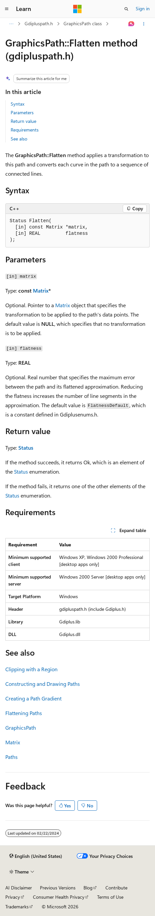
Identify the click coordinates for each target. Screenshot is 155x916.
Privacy (12, 897)
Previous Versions (58, 887)
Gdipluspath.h (39, 23)
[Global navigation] (6, 9)
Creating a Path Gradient (33, 698)
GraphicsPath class (83, 23)
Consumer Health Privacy (58, 897)
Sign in (143, 8)
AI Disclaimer (18, 887)
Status (25, 447)
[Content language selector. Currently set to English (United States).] (35, 856)
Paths (11, 756)
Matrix (41, 290)
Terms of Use (110, 897)
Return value (23, 121)
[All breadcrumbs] (11, 24)
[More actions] (144, 24)
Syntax (17, 104)
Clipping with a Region (31, 669)
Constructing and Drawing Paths (42, 683)
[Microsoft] (77, 9)
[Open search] (126, 9)
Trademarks (17, 906)
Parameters (22, 112)
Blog (87, 887)
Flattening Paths (23, 712)
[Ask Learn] (131, 24)
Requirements (25, 130)
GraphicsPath (20, 727)
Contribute (116, 887)
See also (19, 139)
